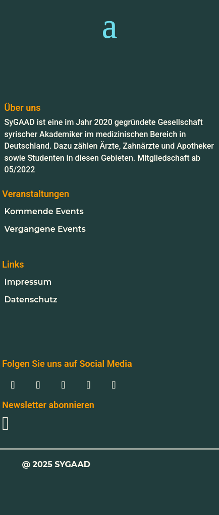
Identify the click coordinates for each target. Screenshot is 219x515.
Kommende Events (44, 211)
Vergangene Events (45, 229)
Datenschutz (31, 299)
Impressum (28, 282)
